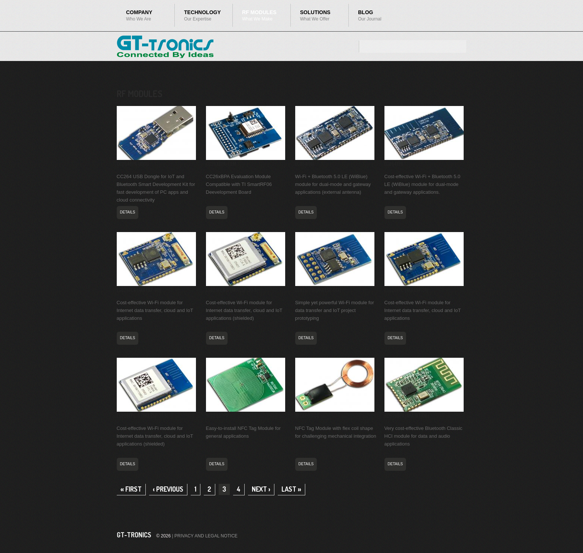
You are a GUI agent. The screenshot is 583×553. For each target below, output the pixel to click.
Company (141, 17)
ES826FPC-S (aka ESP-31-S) (142, 415)
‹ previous (168, 489)
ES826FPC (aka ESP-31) (406, 289)
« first (131, 489)
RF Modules (257, 17)
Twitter (459, 534)
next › (261, 489)
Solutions (315, 17)
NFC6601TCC (307, 415)
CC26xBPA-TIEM (221, 163)
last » (291, 489)
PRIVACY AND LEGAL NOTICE (206, 535)
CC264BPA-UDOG (133, 163)
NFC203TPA (217, 415)
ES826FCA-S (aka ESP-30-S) (232, 289)
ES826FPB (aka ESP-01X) (318, 289)
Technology (199, 17)
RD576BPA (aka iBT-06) (406, 415)
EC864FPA (393, 163)
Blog (377, 15)
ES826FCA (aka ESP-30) (139, 289)
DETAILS (127, 212)
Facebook (446, 534)
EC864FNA (304, 163)
